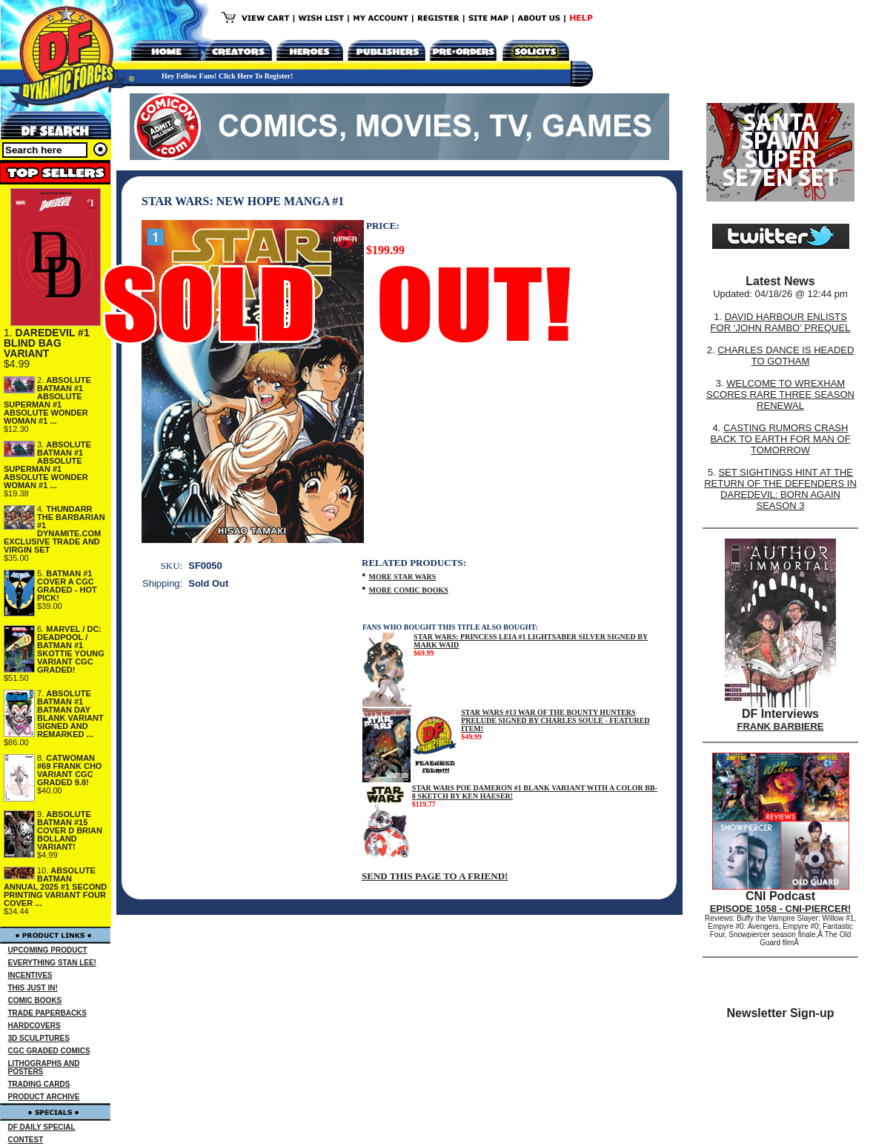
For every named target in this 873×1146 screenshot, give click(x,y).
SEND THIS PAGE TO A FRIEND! (435, 876)
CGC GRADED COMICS (49, 1051)
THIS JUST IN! (33, 988)
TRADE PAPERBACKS (47, 1013)
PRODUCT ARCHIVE (44, 1097)
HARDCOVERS (34, 1026)
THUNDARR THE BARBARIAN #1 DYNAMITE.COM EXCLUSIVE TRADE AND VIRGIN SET (54, 529)
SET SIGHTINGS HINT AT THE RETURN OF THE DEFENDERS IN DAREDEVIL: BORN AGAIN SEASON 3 (780, 489)
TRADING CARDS (39, 1084)
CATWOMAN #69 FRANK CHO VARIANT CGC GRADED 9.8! (69, 770)
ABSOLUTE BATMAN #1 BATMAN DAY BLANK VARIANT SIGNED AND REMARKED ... (70, 714)
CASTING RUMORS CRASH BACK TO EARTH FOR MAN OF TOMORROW (780, 439)
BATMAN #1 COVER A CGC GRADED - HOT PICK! (67, 585)
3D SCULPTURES (39, 1038)
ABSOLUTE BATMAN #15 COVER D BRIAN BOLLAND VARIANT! (69, 830)
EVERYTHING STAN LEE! (52, 963)
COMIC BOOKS (35, 1000)
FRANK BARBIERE (780, 726)
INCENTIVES (30, 975)
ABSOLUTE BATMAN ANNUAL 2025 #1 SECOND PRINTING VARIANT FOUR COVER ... (55, 886)
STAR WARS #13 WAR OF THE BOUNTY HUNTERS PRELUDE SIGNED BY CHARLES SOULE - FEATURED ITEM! (555, 720)
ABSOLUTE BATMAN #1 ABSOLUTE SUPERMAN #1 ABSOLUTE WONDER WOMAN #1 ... (47, 400)
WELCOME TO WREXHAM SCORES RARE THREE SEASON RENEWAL (780, 394)
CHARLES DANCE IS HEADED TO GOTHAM (785, 355)
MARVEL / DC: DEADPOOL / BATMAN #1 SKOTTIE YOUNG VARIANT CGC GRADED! (70, 649)
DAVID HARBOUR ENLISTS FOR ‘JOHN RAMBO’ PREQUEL (781, 322)
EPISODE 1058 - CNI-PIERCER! (781, 908)
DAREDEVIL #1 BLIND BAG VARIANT (47, 343)
